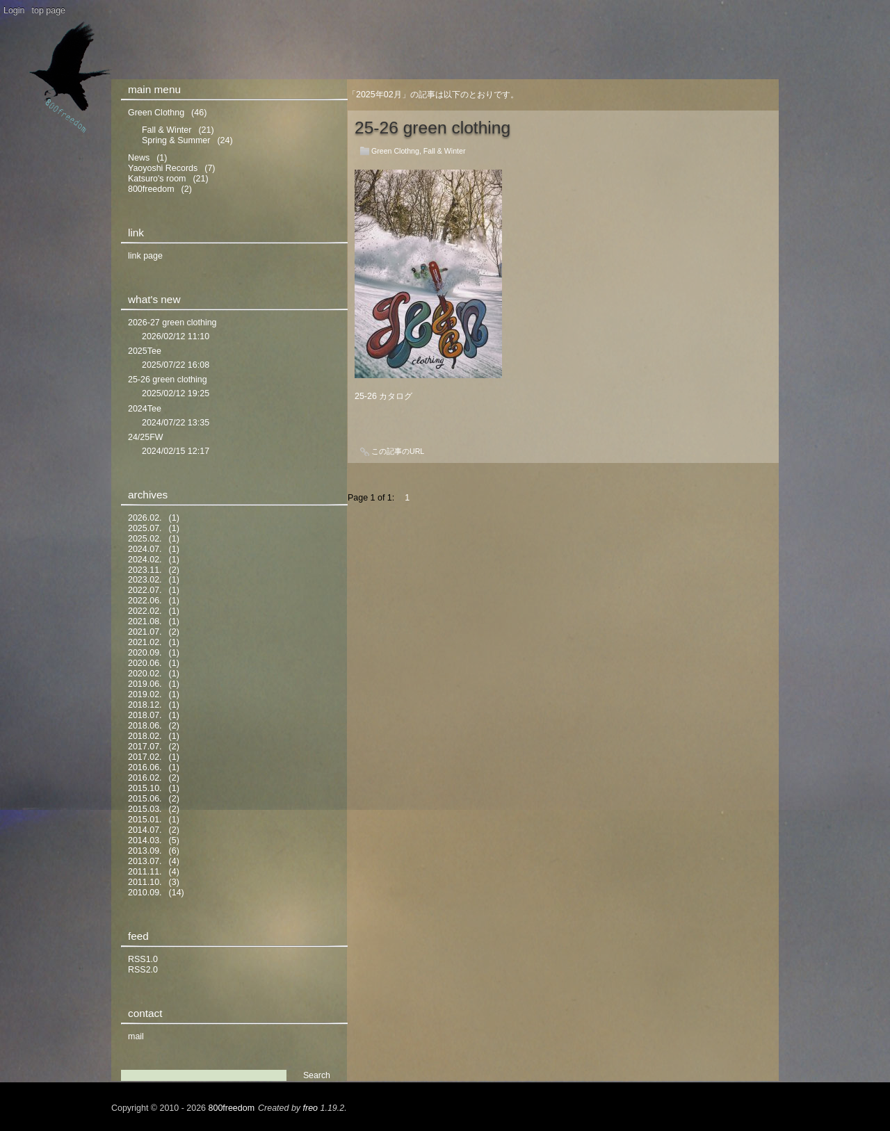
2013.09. (145, 851)
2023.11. (145, 570)
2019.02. (145, 694)
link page (145, 256)
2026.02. (145, 518)
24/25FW (145, 437)
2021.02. (145, 642)
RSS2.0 (143, 970)
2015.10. (145, 788)
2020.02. (145, 673)
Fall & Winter (444, 151)
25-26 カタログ (383, 396)
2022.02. (145, 611)
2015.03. (145, 809)
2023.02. (145, 580)
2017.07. (145, 746)
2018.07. (145, 715)
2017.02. (145, 757)
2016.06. (145, 767)
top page (49, 10)
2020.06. (145, 663)
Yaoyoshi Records (162, 168)
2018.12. (145, 705)
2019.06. (145, 684)
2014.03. (145, 840)
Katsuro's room (157, 179)
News (138, 158)
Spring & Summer (176, 140)
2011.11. (145, 872)
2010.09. (145, 892)
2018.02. (145, 736)
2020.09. (145, 653)
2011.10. (145, 882)
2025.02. (145, 539)
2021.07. (145, 632)
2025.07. (145, 528)
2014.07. (145, 830)
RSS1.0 (143, 959)
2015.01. (145, 819)
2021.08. (145, 621)
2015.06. (145, 799)
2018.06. (145, 726)
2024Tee (144, 409)
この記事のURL (397, 451)
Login (14, 10)
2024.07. (145, 549)
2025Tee (144, 351)
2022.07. (145, 590)
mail (136, 1036)
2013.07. (145, 861)
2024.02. (145, 559)
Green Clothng (395, 151)
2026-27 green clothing (172, 322)
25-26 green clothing (432, 127)
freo (310, 1108)
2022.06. (145, 600)
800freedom (151, 189)
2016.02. (145, 778)
